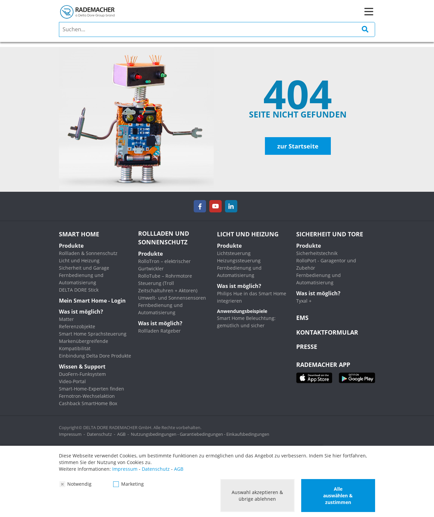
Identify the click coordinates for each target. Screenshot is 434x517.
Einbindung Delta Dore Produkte (95, 356)
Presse (306, 347)
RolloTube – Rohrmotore (165, 276)
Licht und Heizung (79, 260)
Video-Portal (72, 381)
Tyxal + (304, 301)
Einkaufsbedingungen (247, 434)
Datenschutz (99, 434)
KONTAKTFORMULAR (327, 332)
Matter (66, 319)
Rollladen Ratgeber (159, 331)
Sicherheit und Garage (84, 268)
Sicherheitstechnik (316, 253)
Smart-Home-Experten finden (91, 389)
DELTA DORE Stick (79, 290)
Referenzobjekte (77, 326)
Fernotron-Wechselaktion (87, 396)
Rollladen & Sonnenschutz (88, 253)
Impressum (70, 434)
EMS (302, 318)
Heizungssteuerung (239, 260)
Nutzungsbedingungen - (155, 434)
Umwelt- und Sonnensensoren (172, 298)
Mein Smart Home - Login (92, 300)
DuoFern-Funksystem (82, 374)
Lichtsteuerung (234, 253)
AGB (121, 434)
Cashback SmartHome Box (88, 403)
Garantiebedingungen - (203, 434)
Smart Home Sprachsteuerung (92, 334)
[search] (217, 29)
